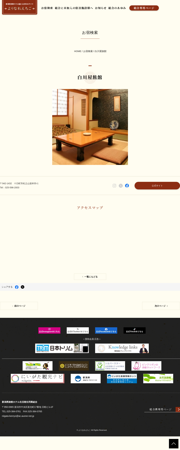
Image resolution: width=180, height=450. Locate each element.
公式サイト (156, 193)
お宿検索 (47, 8)
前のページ (20, 318)
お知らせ (104, 8)
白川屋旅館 (100, 53)
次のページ (160, 318)
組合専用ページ (149, 8)
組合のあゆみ (121, 8)
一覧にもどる (91, 288)
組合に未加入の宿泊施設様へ (75, 8)
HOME (77, 53)
